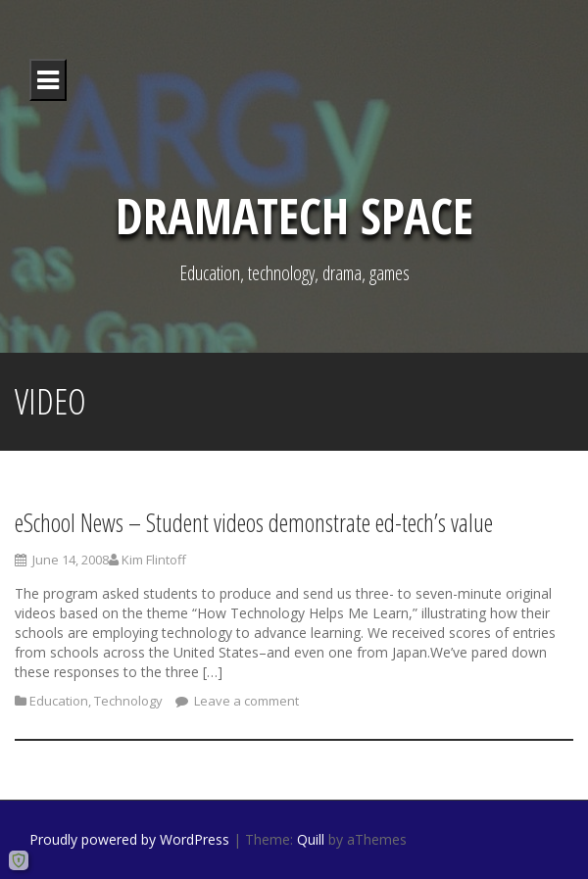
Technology (128, 705)
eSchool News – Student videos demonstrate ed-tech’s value (254, 527)
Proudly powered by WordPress (129, 839)
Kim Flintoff (154, 564)
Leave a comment (245, 705)
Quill (310, 839)
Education (58, 705)
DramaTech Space (294, 215)
